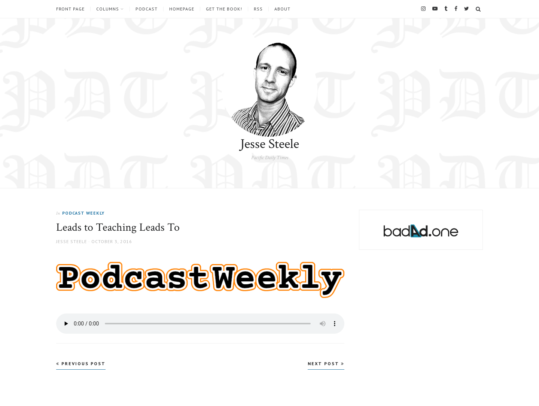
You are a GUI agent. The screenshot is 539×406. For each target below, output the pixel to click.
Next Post (326, 363)
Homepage (181, 9)
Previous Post (81, 363)
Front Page (70, 9)
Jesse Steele (269, 144)
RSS (258, 9)
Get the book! (224, 9)
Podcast (146, 9)
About (282, 9)
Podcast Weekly (83, 213)
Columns (107, 9)
